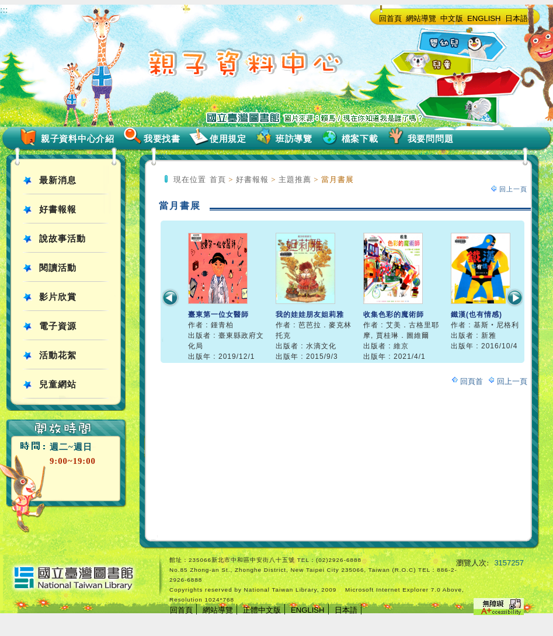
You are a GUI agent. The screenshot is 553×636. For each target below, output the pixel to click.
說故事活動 (62, 238)
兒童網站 (57, 384)
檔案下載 (360, 139)
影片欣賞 (57, 297)
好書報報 (57, 209)
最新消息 (57, 180)
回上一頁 (513, 189)
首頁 (218, 179)
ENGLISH (484, 18)
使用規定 (228, 139)
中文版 (451, 18)
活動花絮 (57, 355)
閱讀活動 (57, 267)
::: (4, 10)
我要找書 (162, 139)
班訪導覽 (294, 139)
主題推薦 (295, 179)
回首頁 (390, 18)
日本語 (516, 18)
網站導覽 (421, 18)
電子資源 (57, 326)
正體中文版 (262, 610)
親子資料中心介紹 (77, 139)
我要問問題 (431, 139)
